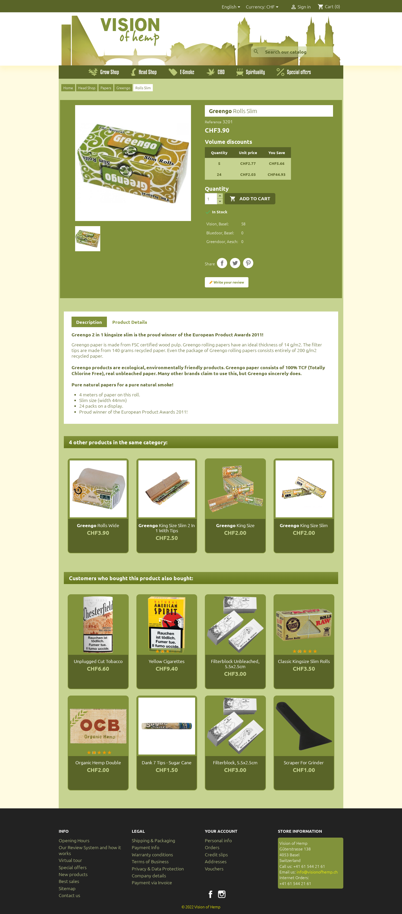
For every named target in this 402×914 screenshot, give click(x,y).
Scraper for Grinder (304, 762)
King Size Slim (304, 525)
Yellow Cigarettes (167, 661)
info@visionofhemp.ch (317, 872)
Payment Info (145, 847)
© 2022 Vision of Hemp (201, 906)
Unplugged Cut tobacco (98, 661)
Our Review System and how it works (90, 850)
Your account (221, 831)
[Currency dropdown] (273, 7)
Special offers (73, 867)
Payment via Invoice (152, 882)
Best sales (69, 881)
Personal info (218, 840)
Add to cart (250, 198)
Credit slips (216, 854)
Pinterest (248, 263)
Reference (213, 121)
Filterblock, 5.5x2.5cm (235, 762)
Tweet (235, 263)
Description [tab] (89, 322)
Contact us (69, 895)
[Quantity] (211, 198)
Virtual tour (70, 860)
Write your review (226, 282)
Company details (149, 875)
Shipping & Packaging (153, 840)
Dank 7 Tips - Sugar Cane (167, 762)
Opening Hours (74, 840)
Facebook (210, 894)
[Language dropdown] (232, 7)
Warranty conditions (152, 854)
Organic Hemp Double (98, 762)
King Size (235, 525)
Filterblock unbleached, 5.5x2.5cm (235, 663)
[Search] (292, 51)
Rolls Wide (98, 525)
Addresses (216, 861)
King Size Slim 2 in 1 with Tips (166, 527)
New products (73, 874)
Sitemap (67, 888)
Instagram (222, 894)
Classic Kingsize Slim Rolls (304, 661)
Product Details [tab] (129, 322)
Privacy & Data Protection (158, 868)
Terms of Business (150, 861)
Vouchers (214, 868)
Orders (212, 847)
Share (222, 263)
